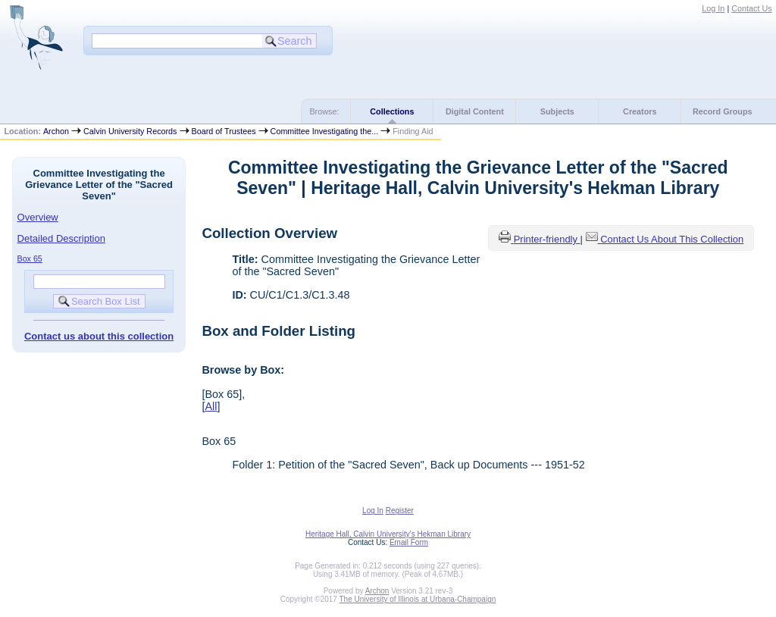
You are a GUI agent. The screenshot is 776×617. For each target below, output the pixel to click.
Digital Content (475, 111)
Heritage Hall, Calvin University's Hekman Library (388, 534)
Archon (56, 131)
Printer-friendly (547, 239)
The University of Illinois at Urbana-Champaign (418, 599)
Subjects (557, 111)
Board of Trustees (224, 131)
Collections (392, 111)
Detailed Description (61, 238)
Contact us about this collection (99, 336)
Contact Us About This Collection (671, 239)
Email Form (409, 542)
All (211, 406)
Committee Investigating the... (325, 131)
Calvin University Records (130, 131)
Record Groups (723, 111)
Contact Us (751, 8)
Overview (37, 217)
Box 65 (29, 258)
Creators (639, 111)
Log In (713, 8)
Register (400, 510)
